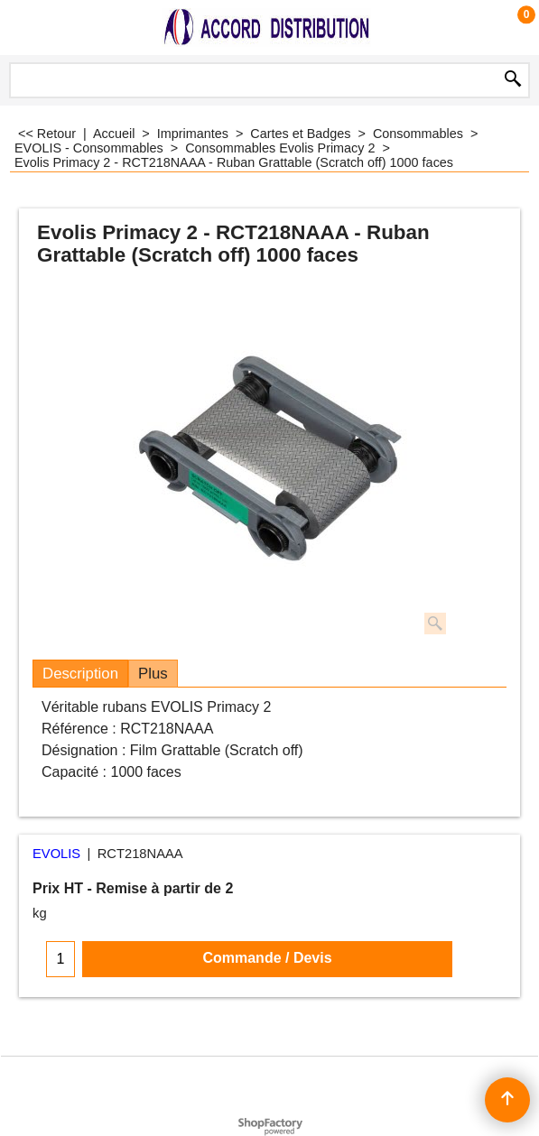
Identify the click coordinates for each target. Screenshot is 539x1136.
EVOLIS (56, 853)
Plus (153, 673)
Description (80, 673)
